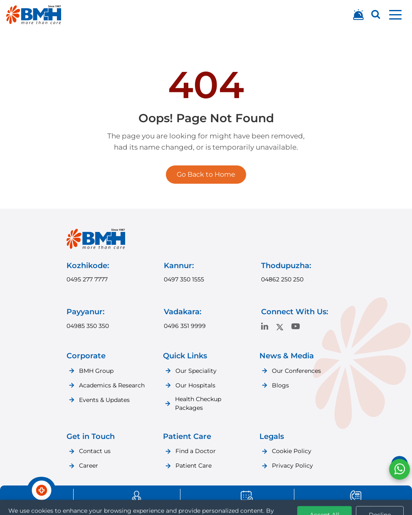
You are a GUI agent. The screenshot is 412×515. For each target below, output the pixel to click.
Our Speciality (196, 371)
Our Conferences (296, 371)
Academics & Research (112, 385)
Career (88, 465)
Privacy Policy (292, 465)
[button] (395, 14)
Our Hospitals (195, 385)
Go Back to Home (206, 174)
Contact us (95, 451)
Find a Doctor (195, 451)
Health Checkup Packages (198, 403)
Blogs (280, 385)
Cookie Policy (291, 451)
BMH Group (96, 371)
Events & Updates (104, 400)
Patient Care (193, 465)
